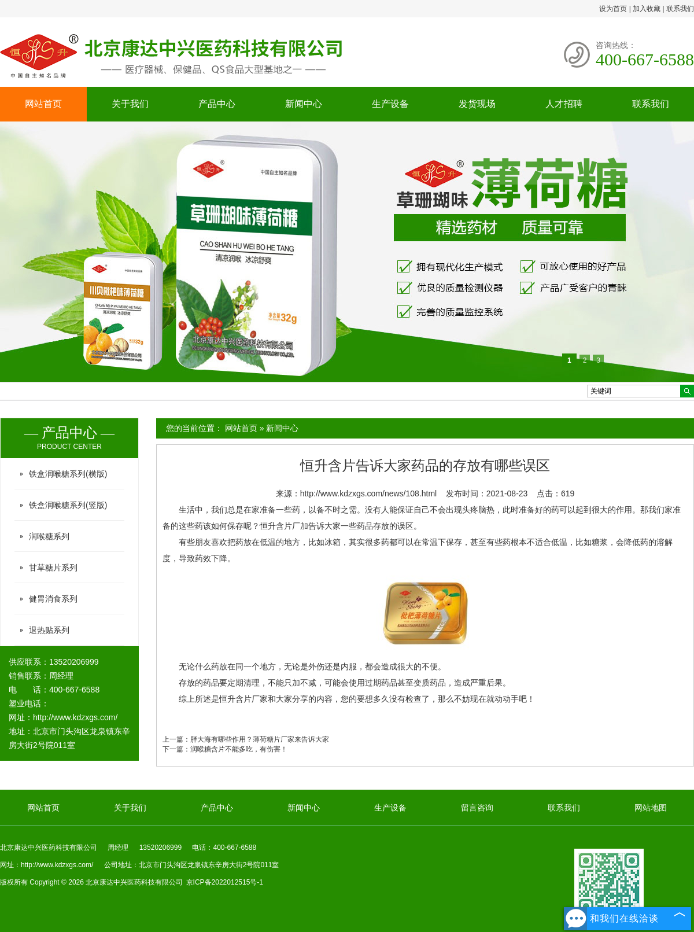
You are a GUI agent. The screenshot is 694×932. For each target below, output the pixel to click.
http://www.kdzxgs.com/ (75, 717)
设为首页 (613, 9)
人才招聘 (563, 104)
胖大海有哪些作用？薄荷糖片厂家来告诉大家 (259, 739)
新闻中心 (303, 104)
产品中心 (216, 104)
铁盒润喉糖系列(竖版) (68, 505)
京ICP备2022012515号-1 (224, 882)
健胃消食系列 (53, 598)
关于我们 (130, 104)
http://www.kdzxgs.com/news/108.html (368, 493)
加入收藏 (646, 9)
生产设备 (390, 104)
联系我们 (680, 9)
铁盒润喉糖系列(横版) (68, 473)
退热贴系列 (49, 630)
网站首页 (43, 104)
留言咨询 (477, 807)
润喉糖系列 (49, 536)
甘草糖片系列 (53, 567)
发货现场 (477, 104)
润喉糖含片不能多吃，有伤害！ (238, 749)
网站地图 (650, 807)
